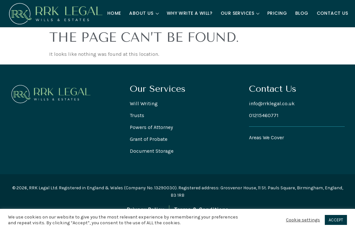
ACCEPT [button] (336, 220)
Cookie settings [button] (303, 220)
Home (114, 13)
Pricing (277, 13)
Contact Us (332, 13)
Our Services (240, 13)
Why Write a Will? (189, 13)
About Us (144, 13)
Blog (301, 13)
